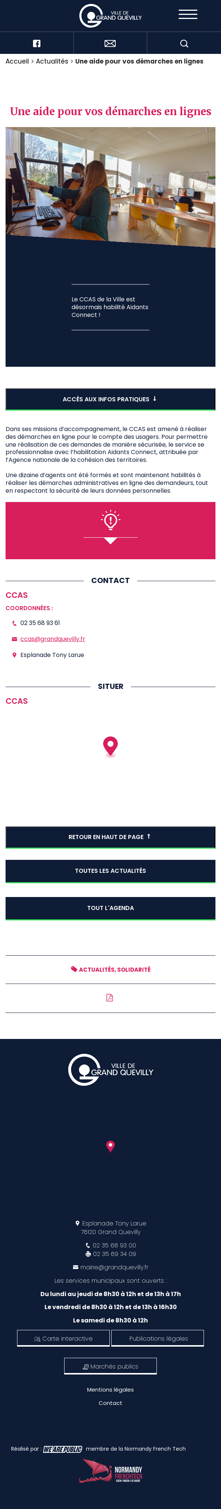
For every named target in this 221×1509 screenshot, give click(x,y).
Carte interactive (63, 1338)
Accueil (17, 61)
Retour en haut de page (110, 837)
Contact (110, 1403)
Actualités (52, 61)
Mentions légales (110, 1389)
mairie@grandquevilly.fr (114, 1267)
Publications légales (158, 1338)
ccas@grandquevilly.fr (52, 639)
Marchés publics (110, 1366)
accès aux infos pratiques (110, 399)
